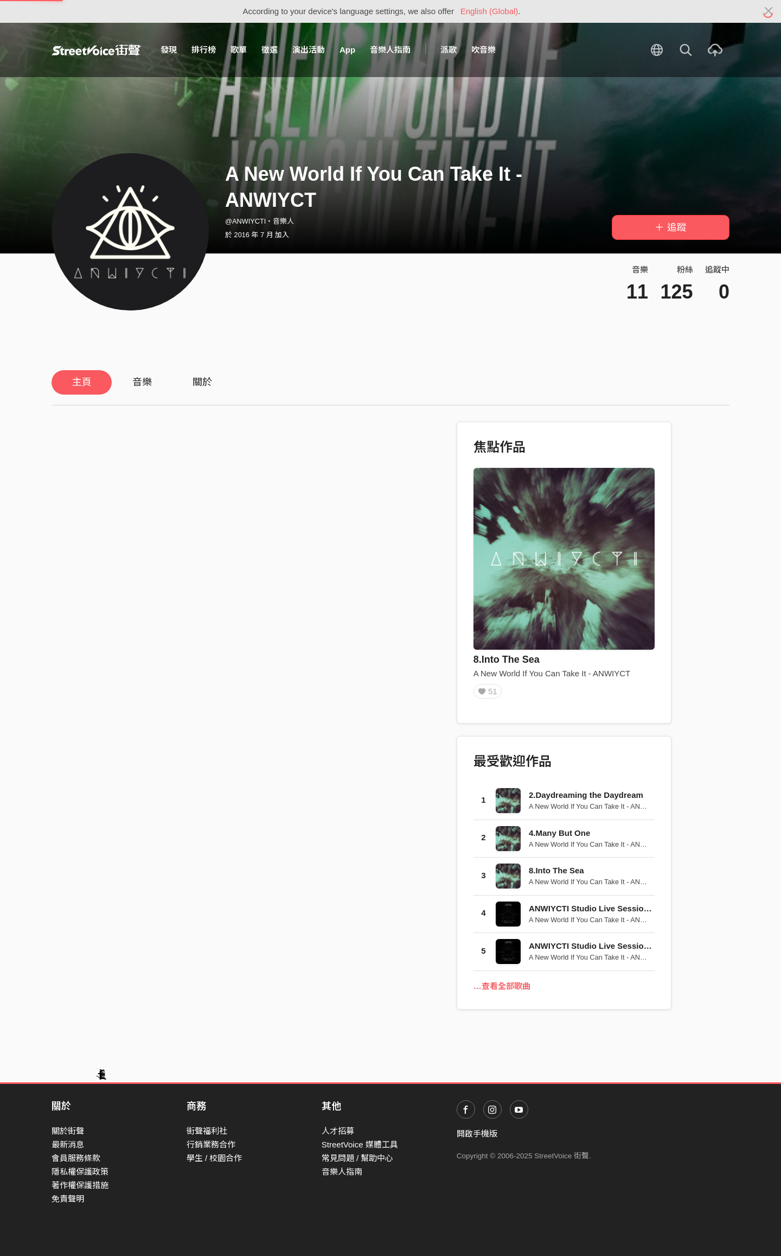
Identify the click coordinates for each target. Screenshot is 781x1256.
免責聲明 (68, 1198)
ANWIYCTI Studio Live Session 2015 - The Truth (621, 912)
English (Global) (489, 11)
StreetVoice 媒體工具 (360, 1144)
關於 (202, 382)
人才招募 (338, 1131)
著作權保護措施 (80, 1185)
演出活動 (308, 49)
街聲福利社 (207, 1131)
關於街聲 (68, 1131)
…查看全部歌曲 (501, 989)
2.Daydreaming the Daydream (586, 798)
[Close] (769, 11)
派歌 (448, 49)
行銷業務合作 (211, 1144)
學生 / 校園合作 (214, 1158)
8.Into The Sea (506, 659)
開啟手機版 (477, 1133)
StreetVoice (96, 50)
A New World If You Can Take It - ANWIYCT (552, 673)
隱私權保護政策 (80, 1171)
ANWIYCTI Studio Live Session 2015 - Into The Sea (627, 949)
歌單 (239, 49)
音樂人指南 (390, 49)
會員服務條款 (76, 1158)
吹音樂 (483, 49)
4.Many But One (559, 836)
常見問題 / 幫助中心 (358, 1158)
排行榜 (203, 49)
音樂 (142, 382)
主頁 (82, 382)
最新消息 (68, 1144)
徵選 (269, 49)
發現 (169, 49)
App (347, 49)
